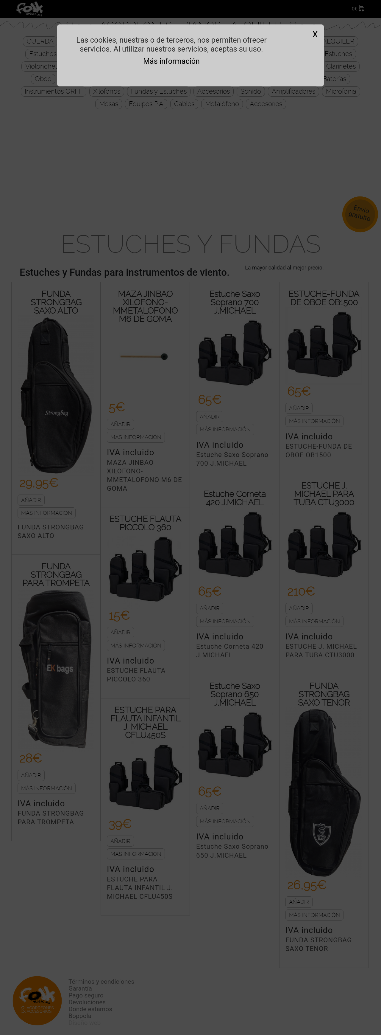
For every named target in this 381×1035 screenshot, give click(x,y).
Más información (171, 61)
